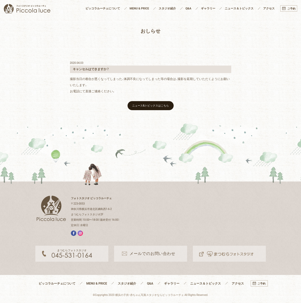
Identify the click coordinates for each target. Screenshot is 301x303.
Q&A (188, 8)
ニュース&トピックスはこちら (150, 105)
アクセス (269, 8)
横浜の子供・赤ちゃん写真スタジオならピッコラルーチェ (149, 294)
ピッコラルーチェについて (102, 8)
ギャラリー (208, 8)
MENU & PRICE (139, 8)
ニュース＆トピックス (239, 8)
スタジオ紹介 (167, 8)
